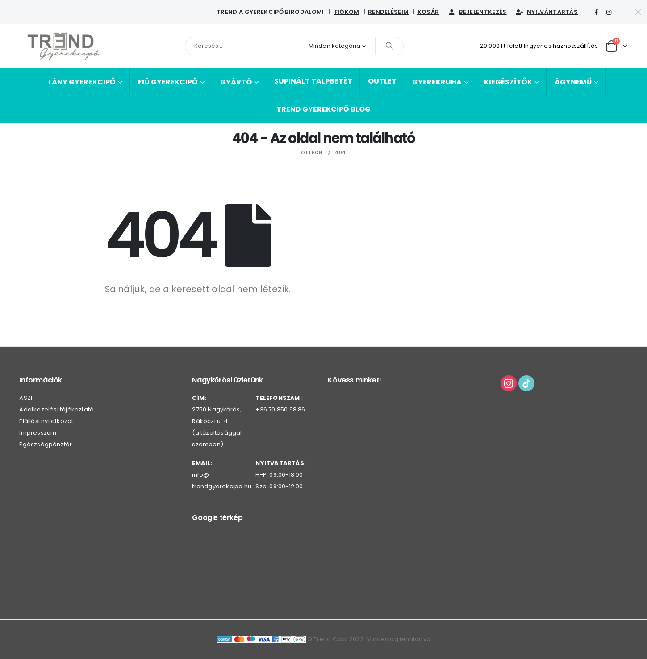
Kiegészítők (508, 82)
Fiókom (346, 12)
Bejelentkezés (476, 12)
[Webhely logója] (64, 46)
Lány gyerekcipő (82, 82)
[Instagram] (609, 12)
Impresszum (37, 432)
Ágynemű (573, 82)
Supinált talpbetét (313, 81)
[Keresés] (389, 46)
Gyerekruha (437, 82)
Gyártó (236, 82)
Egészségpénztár (45, 444)
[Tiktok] (622, 12)
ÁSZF (26, 398)
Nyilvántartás (546, 12)
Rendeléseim (388, 12)
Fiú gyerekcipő (168, 82)
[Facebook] (596, 12)
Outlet (382, 81)
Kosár (428, 12)
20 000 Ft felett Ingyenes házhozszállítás (539, 46)
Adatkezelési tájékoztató (56, 409)
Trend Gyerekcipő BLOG (323, 109)
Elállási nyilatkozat (46, 421)
